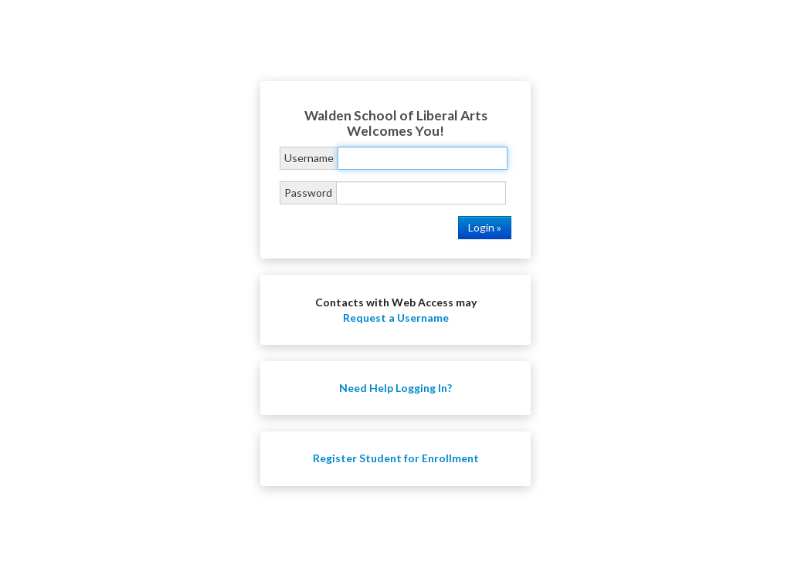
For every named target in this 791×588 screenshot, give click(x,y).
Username (309, 157)
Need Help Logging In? (395, 387)
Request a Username (396, 317)
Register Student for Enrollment (396, 458)
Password (308, 192)
